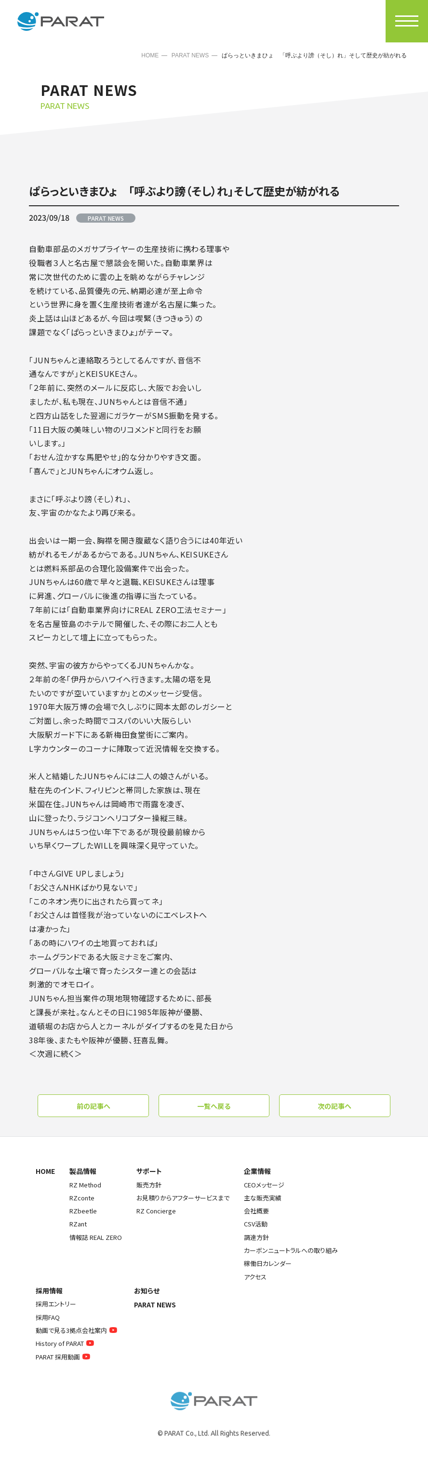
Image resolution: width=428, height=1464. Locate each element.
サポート (149, 1171)
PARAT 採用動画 (64, 1356)
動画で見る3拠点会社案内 (78, 1330)
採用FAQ (48, 1317)
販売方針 (148, 1184)
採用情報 (49, 1290)
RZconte (81, 1197)
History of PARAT (66, 1343)
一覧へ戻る (213, 1106)
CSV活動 (256, 1223)
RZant (78, 1223)
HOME (150, 55)
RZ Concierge (156, 1210)
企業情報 (257, 1171)
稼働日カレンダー (268, 1263)
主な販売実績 (262, 1197)
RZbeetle (83, 1210)
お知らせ (147, 1290)
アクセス (255, 1276)
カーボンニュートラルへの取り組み (291, 1250)
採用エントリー (56, 1303)
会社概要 (256, 1210)
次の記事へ (334, 1106)
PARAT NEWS (190, 55)
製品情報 (82, 1171)
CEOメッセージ (264, 1184)
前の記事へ (93, 1106)
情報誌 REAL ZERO (95, 1237)
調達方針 (256, 1237)
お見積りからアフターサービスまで (182, 1197)
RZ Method (85, 1184)
